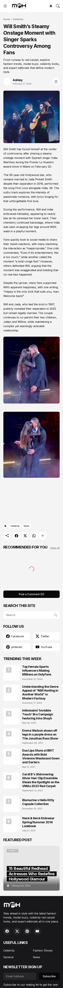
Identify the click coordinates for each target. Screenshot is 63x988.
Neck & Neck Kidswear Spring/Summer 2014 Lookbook (38, 822)
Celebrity (18, 19)
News (26, 526)
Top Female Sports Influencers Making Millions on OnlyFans (36, 670)
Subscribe (49, 976)
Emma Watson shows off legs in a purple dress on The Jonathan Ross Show (40, 734)
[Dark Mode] (51, 6)
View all (55, 547)
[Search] (58, 6)
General (8, 957)
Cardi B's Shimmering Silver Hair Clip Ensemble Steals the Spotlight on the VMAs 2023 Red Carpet (40, 780)
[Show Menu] (5, 6)
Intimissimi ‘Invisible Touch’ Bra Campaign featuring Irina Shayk (37, 714)
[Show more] (42, 535)
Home (6, 19)
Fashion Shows (43, 950)
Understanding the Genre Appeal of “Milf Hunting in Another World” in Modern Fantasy (40, 692)
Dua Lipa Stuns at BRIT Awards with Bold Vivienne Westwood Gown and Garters (40, 756)
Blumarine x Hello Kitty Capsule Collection (38, 802)
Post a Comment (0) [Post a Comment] (31, 594)
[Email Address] (19, 976)
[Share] (56, 81)
